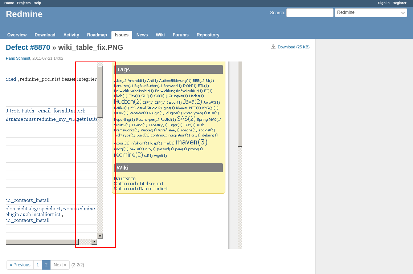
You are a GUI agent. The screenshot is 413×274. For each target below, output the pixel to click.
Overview (16, 34)
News (142, 34)
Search (277, 12)
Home (9, 3)
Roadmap (97, 34)
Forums (181, 34)
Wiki (160, 34)
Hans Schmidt (18, 58)
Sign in (384, 3)
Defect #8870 (28, 47)
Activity (71, 34)
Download (44, 34)
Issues (121, 34)
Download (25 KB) (294, 47)
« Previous (20, 264)
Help (37, 3)
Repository (208, 34)
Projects (24, 3)
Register (399, 3)
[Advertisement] (352, 153)
